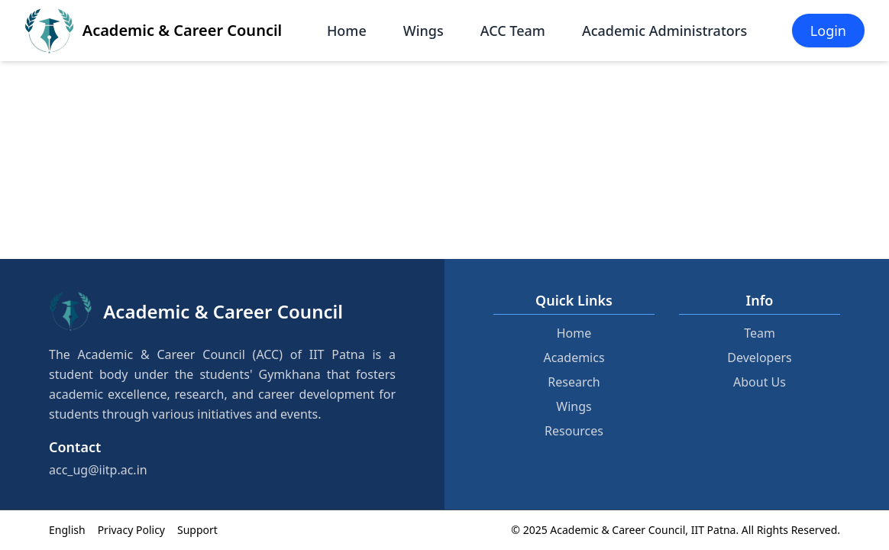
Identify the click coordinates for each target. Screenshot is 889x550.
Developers (759, 357)
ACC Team (512, 30)
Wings (423, 30)
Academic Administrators (664, 30)
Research (574, 382)
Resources (574, 430)
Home (347, 30)
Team (759, 333)
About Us (759, 382)
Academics (573, 357)
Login (828, 30)
